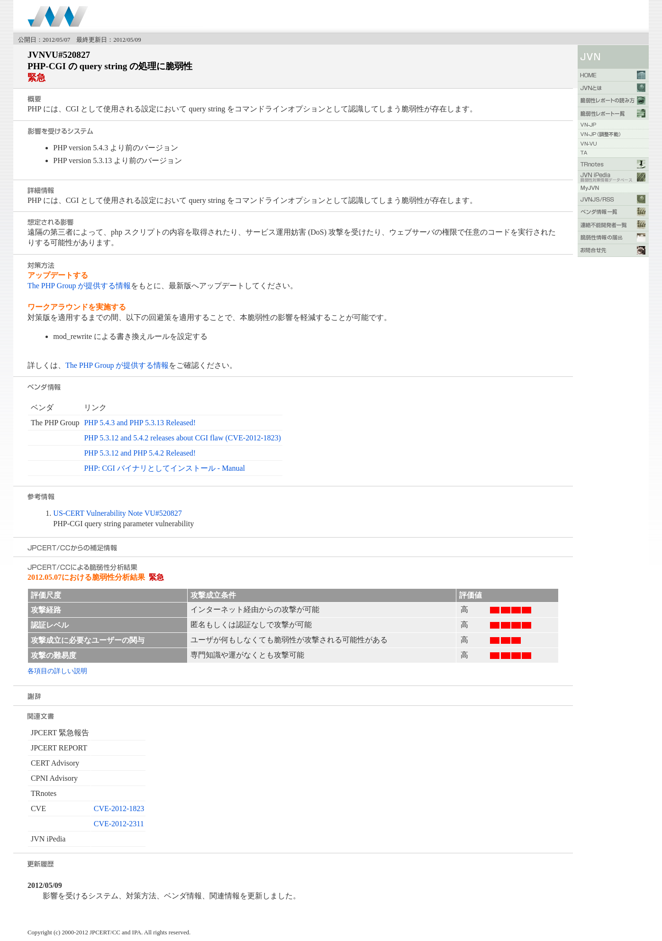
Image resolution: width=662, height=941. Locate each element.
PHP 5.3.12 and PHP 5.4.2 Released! (140, 453)
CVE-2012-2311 (119, 824)
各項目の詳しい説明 (57, 671)
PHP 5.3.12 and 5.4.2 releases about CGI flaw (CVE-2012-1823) (182, 438)
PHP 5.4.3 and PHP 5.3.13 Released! (140, 423)
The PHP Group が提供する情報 (79, 286)
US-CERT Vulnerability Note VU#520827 (117, 513)
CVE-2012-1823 (119, 808)
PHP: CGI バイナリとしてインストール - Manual (164, 468)
